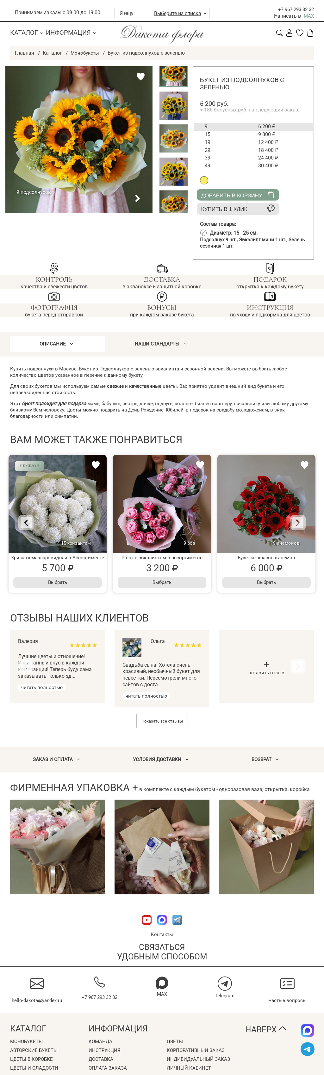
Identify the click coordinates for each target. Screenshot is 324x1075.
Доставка (102, 1068)
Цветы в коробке (33, 1068)
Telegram (224, 998)
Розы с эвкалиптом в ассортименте (162, 560)
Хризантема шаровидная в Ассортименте (58, 560)
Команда (101, 1051)
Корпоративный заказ (197, 1059)
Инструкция (105, 1059)
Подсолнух (220, 240)
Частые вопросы (287, 1003)
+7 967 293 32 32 (294, 9)
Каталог (24, 32)
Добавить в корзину (238, 195)
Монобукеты (86, 53)
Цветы (175, 1051)
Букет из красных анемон (266, 560)
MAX (308, 16)
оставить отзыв (266, 671)
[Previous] (31, 525)
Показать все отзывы (162, 723)
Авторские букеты (35, 1059)
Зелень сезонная (226, 246)
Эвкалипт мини (266, 240)
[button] (113, 198)
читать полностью (43, 690)
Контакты (162, 937)
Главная (24, 53)
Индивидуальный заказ (200, 1068)
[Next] (292, 525)
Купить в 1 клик (238, 208)
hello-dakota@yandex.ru (37, 1006)
